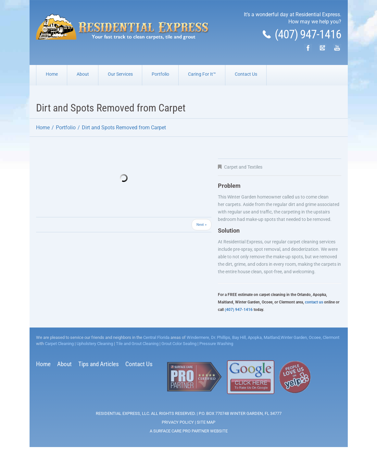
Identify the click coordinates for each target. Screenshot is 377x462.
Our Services (120, 74)
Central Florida (156, 337)
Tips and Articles (98, 364)
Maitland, (272, 337)
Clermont (330, 337)
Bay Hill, (239, 337)
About (83, 74)
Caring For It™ (202, 74)
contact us (314, 302)
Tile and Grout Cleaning (137, 343)
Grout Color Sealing (178, 343)
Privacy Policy (178, 422)
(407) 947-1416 (302, 34)
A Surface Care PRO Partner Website (189, 431)
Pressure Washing (216, 343)
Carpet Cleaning (59, 343)
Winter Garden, (294, 337)
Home (52, 74)
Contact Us (246, 74)
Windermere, (198, 337)
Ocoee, (315, 337)
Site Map (206, 422)
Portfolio (160, 74)
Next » (201, 225)
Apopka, (255, 337)
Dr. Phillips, (220, 337)
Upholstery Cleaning (95, 343)
